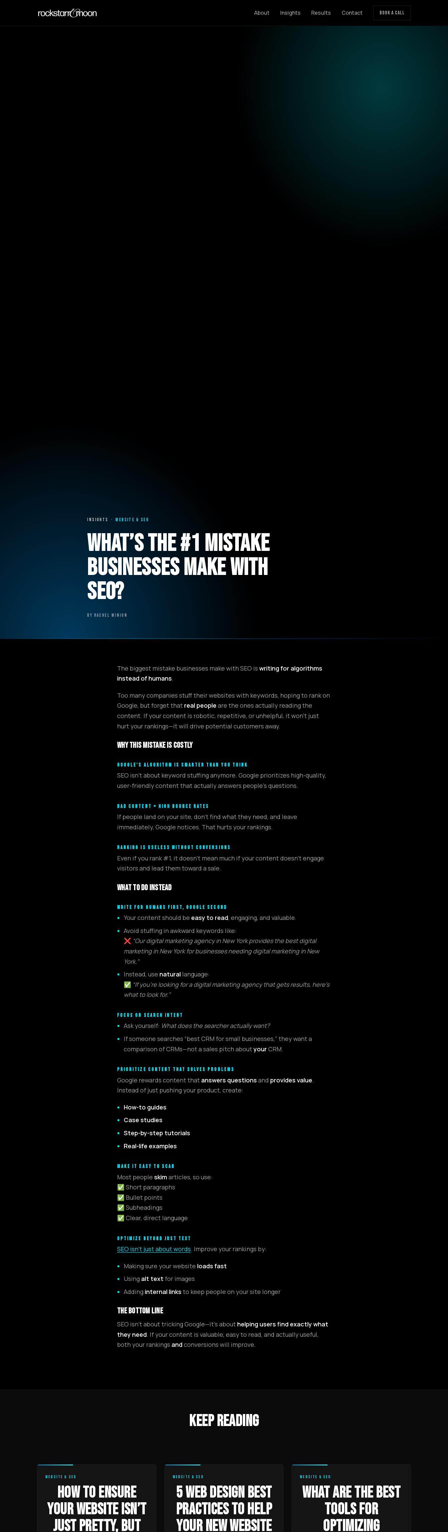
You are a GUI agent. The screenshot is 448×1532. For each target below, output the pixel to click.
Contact (352, 12)
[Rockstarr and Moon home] (67, 13)
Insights (290, 12)
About (262, 12)
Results (321, 12)
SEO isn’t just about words (154, 1249)
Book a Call (392, 13)
